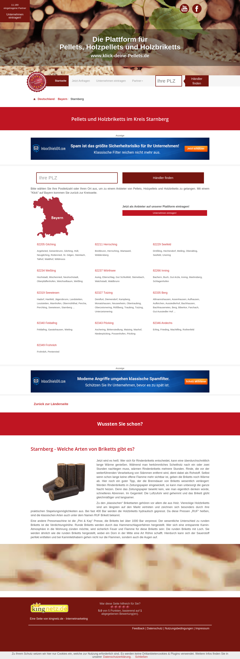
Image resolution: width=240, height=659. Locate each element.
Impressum (202, 628)
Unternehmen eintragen (111, 80)
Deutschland (44, 99)
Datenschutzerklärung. (117, 656)
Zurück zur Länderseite (51, 404)
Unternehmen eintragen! (165, 213)
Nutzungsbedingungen (179, 628)
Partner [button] (137, 80)
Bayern (62, 99)
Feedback (138, 628)
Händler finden (196, 81)
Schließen (141, 656)
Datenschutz (155, 628)
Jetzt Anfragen (81, 80)
